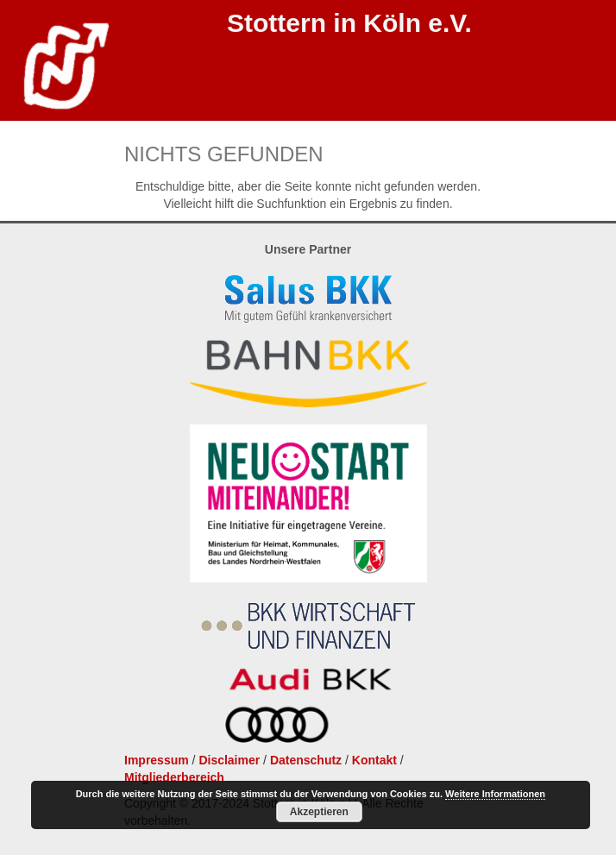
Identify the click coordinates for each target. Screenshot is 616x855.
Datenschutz (306, 760)
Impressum (156, 760)
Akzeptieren (319, 812)
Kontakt (374, 760)
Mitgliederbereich (174, 777)
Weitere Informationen (495, 794)
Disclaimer (229, 760)
